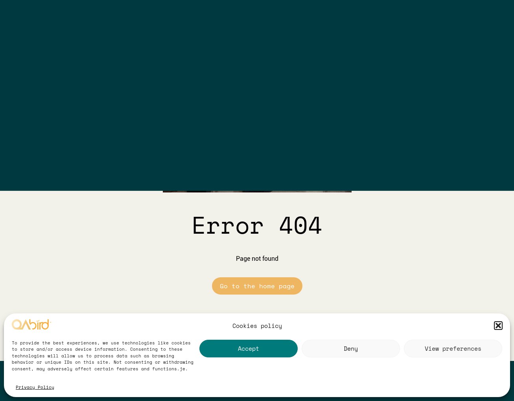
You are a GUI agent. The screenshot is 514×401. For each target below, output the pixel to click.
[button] (498, 326)
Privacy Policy (35, 387)
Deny (351, 348)
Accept (248, 348)
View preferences (453, 348)
